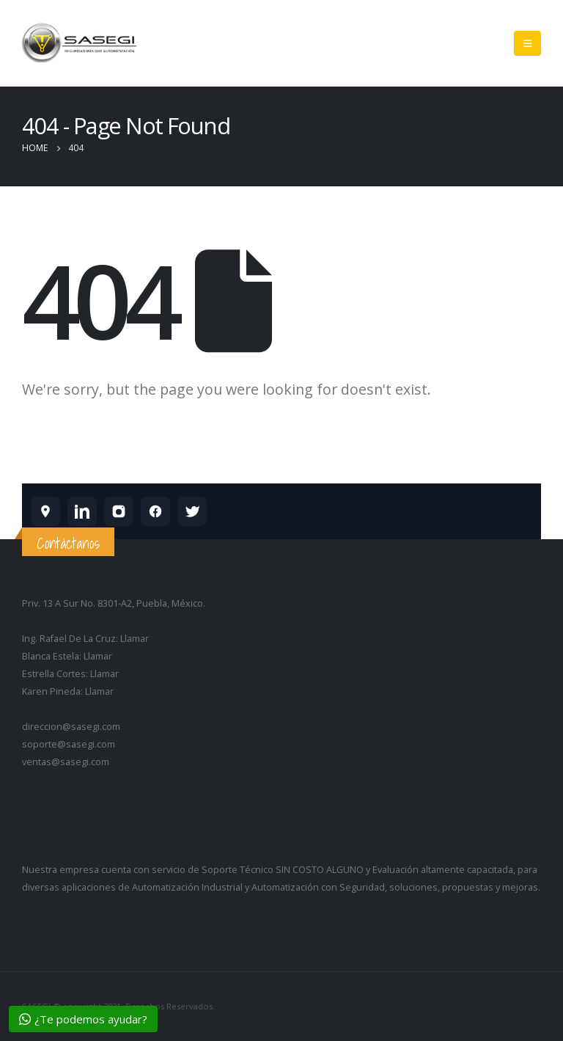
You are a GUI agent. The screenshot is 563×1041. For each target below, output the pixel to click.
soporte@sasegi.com (68, 744)
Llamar (134, 638)
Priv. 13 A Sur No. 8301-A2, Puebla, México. (113, 603)
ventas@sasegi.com (65, 762)
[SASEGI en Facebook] (155, 511)
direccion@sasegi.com (71, 726)
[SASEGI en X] (192, 511)
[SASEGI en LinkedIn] (82, 511)
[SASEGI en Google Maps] (45, 511)
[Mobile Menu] (527, 43)
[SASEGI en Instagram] (118, 511)
